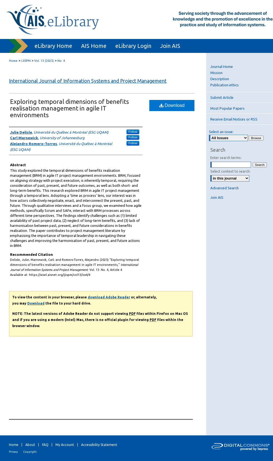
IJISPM (26, 60)
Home (13, 60)
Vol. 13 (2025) (44, 60)
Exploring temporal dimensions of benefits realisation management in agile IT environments (69, 108)
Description (219, 79)
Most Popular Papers (227, 108)
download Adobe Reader (109, 297)
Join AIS (216, 197)
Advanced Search (224, 188)
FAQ (45, 445)
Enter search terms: (226, 158)
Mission (216, 73)
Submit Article (221, 97)
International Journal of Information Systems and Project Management (88, 81)
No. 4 (61, 60)
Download (172, 105)
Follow (132, 131)
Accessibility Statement (99, 445)
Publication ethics (224, 85)
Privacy (13, 451)
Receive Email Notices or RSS (233, 119)
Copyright (29, 451)
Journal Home (221, 66)
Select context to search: (230, 171)
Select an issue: (221, 132)
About (30, 445)
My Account (64, 445)
